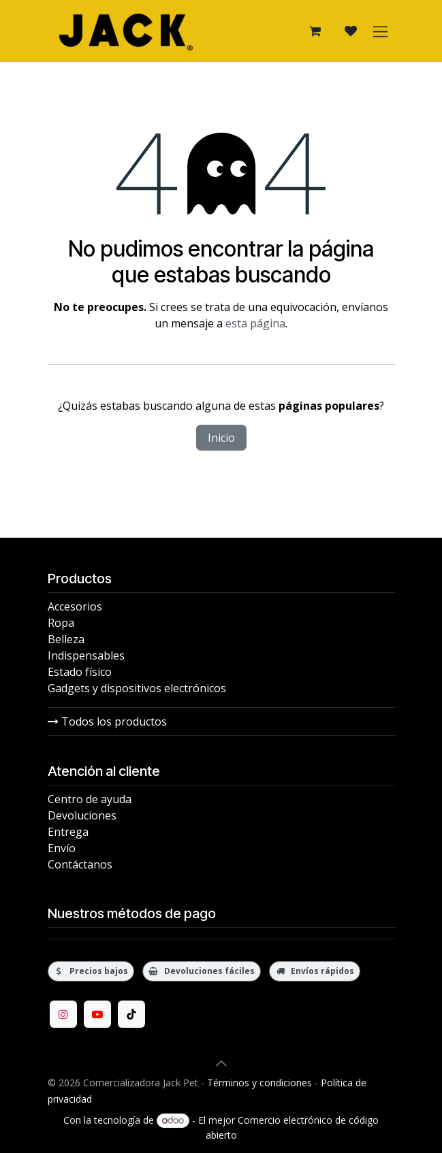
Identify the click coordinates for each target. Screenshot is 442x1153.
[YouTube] (97, 1014)
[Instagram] (63, 1014)
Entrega (68, 831)
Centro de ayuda (89, 799)
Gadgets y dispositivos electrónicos (137, 688)
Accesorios (75, 606)
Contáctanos (80, 864)
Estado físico (80, 671)
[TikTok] (131, 1014)
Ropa (61, 622)
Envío (62, 848)
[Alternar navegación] (380, 31)
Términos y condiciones (259, 1082)
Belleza (66, 639)
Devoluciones (82, 815)
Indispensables (86, 655)
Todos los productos (107, 721)
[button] (221, 1063)
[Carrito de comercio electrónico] (315, 31)
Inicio (221, 437)
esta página (255, 323)
